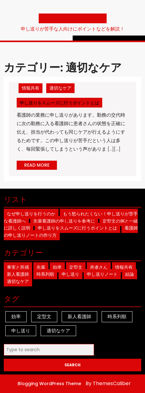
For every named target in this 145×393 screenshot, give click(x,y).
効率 (57, 267)
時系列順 (45, 274)
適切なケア (60, 88)
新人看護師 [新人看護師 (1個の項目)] (79, 316)
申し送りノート (102, 274)
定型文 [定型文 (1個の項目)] (44, 316)
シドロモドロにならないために (72, 18)
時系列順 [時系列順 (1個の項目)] (117, 316)
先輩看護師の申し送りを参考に (64, 221)
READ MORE (40, 166)
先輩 (40, 267)
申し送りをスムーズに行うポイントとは (61, 103)
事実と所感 (18, 267)
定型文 (75, 267)
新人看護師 (18, 274)
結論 (129, 274)
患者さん (99, 267)
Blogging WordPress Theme (49, 383)
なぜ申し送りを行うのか (31, 214)
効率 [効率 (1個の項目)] (16, 316)
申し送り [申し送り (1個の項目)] (20, 330)
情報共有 (30, 88)
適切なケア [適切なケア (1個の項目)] (58, 330)
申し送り (70, 274)
